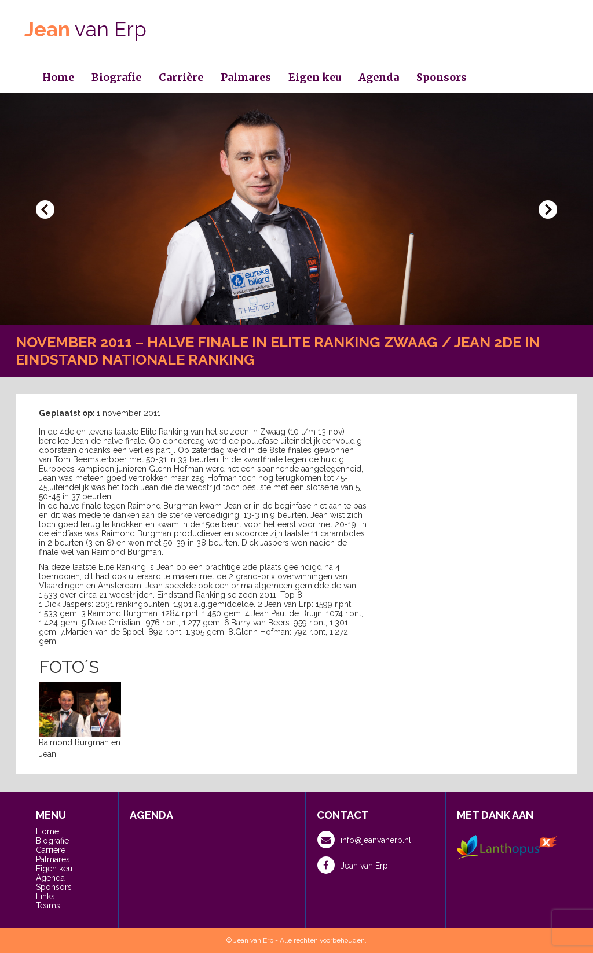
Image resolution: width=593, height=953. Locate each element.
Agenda (378, 77)
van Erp (85, 29)
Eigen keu (314, 77)
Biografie (116, 77)
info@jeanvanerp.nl (364, 839)
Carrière (181, 77)
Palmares (246, 77)
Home (58, 77)
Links (45, 896)
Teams (48, 905)
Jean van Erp (352, 865)
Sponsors (441, 77)
